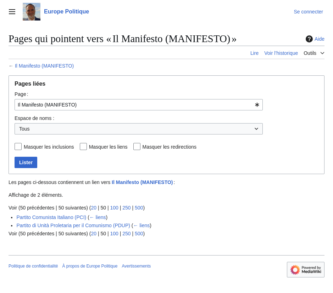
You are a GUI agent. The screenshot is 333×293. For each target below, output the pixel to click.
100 (114, 208)
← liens (97, 217)
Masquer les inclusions (49, 147)
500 (139, 208)
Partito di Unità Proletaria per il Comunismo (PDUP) (73, 225)
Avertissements (136, 266)
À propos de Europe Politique (89, 266)
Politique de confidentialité (33, 266)
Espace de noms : (34, 118)
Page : (21, 94)
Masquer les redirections (170, 147)
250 (126, 208)
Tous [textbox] (24, 129)
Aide (314, 38)
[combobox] (139, 104)
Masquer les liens (108, 147)
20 (93, 208)
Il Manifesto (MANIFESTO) (44, 66)
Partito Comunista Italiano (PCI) (51, 217)
